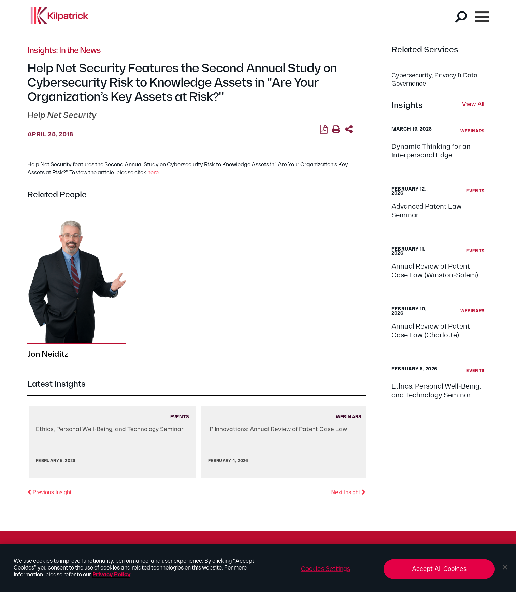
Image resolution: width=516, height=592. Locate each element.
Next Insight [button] (348, 491)
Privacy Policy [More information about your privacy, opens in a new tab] (111, 575)
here (153, 173)
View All (473, 105)
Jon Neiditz (47, 354)
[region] (258, 568)
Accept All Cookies (439, 569)
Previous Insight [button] (49, 491)
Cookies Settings (325, 569)
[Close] (505, 567)
